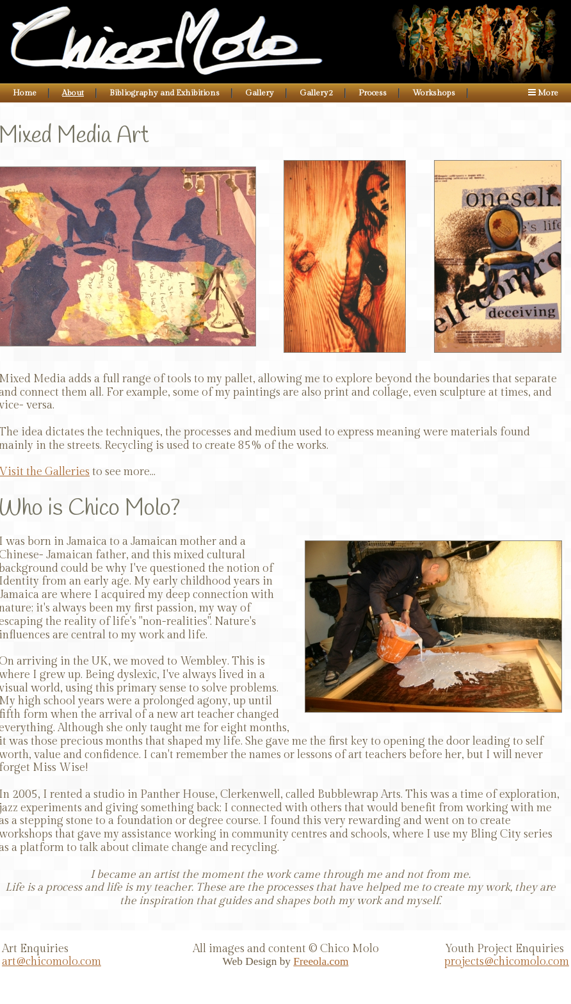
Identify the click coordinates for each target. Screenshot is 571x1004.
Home (24, 93)
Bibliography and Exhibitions (164, 93)
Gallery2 (316, 93)
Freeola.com (320, 961)
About (73, 93)
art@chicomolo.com (51, 961)
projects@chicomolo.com (506, 961)
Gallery (259, 93)
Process (372, 93)
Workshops (433, 93)
